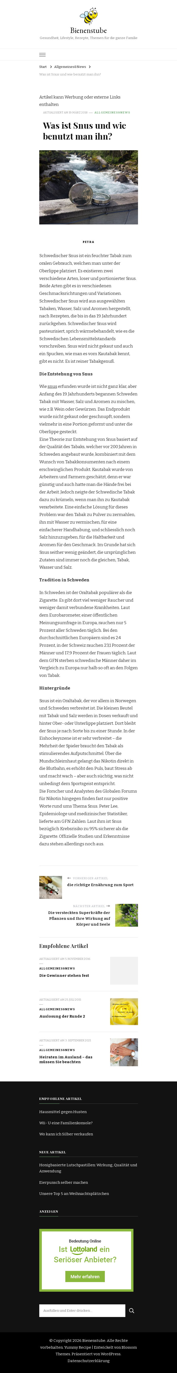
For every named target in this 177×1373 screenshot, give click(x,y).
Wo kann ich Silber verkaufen (66, 1134)
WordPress (111, 1354)
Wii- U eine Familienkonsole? (66, 1123)
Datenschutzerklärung (89, 1361)
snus (52, 386)
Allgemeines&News (112, 112)
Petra (88, 242)
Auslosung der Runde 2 (62, 1016)
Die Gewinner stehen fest (64, 975)
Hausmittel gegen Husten (63, 1112)
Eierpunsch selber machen (63, 1182)
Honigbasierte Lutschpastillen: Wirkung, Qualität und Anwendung (88, 1168)
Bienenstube (88, 30)
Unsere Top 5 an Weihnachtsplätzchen (74, 1193)
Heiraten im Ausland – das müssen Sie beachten (65, 1059)
